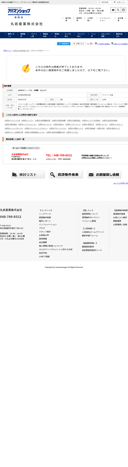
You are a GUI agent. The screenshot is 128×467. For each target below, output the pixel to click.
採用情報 (43, 239)
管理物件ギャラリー (91, 217)
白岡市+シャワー (28, 120)
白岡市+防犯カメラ (113, 128)
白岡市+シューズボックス (14, 128)
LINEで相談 (44, 256)
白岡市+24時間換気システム (35, 132)
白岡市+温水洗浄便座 (109, 120)
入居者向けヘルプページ (93, 232)
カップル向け (68, 35)
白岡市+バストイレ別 (12, 120)
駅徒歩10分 (45, 35)
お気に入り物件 (120, 217)
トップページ (45, 214)
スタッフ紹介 (45, 232)
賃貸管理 (79, 19)
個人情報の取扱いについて (51, 246)
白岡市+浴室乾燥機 (58, 120)
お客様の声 (44, 235)
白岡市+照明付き (88, 124)
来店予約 (43, 253)
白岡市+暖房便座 (11, 124)
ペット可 (93, 35)
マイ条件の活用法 (103, 44)
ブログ (42, 228)
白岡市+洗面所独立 (74, 120)
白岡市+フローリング (73, 124)
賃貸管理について (90, 214)
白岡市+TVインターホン (58, 128)
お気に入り (119, 2)
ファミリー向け (81, 35)
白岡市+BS (101, 128)
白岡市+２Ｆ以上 (72, 132)
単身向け (57, 35)
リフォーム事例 (89, 221)
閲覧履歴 (117, 221)
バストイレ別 (34, 35)
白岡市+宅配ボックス (75, 128)
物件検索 (68, 19)
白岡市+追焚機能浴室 (42, 120)
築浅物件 (22, 35)
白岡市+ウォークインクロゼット (36, 128)
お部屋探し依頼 (120, 225)
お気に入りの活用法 (120, 44)
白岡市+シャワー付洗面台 (91, 120)
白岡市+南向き (58, 124)
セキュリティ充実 (106, 35)
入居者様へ (90, 19)
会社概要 (120, 19)
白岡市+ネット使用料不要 (14, 132)
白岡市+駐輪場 (90, 128)
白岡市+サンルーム (45, 124)
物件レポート (11, 35)
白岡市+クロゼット (116, 124)
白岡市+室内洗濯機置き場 (55, 132)
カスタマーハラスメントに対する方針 (56, 249)
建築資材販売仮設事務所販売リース (92, 248)
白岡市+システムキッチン (27, 124)
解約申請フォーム (90, 236)
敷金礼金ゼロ (119, 35)
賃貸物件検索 (45, 217)
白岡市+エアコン (102, 124)
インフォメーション (105, 19)
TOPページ (7, 51)
